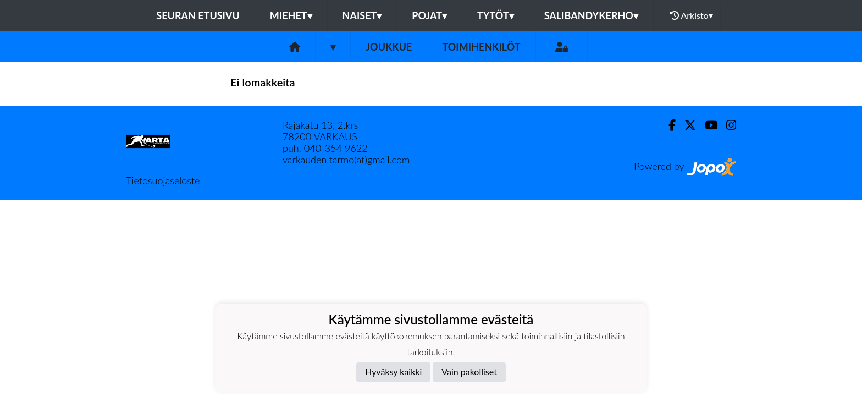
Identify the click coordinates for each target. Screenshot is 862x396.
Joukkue (389, 47)
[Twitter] (686, 125)
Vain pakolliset (469, 371)
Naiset (362, 15)
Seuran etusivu (198, 15)
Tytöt (495, 15)
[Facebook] (668, 125)
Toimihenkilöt (481, 47)
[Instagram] (726, 125)
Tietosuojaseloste (163, 180)
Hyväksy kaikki (393, 371)
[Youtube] (706, 125)
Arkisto (691, 15)
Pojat (429, 15)
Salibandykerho (591, 15)
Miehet (291, 15)
